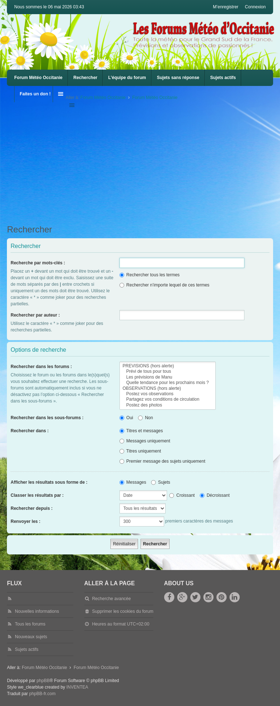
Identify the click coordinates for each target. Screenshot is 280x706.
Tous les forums (30, 624)
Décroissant (215, 495)
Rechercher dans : (30, 430)
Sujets (160, 482)
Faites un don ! (35, 93)
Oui (126, 417)
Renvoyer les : (25, 521)
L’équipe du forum (127, 77)
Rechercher (85, 77)
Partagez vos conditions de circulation (167, 399)
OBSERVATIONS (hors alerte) (167, 388)
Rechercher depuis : (31, 508)
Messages (132, 482)
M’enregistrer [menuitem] (225, 6)
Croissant (182, 495)
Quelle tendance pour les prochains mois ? (167, 382)
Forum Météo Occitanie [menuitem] (38, 77)
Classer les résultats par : (37, 495)
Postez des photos (167, 405)
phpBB (43, 680)
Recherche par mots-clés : (38, 262)
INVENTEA (77, 687)
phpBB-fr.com (42, 693)
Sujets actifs (223, 77)
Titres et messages (141, 430)
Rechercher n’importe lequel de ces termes (164, 285)
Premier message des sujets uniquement (162, 461)
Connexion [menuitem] (255, 6)
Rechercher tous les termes (149, 274)
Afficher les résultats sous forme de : (49, 482)
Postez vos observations (167, 394)
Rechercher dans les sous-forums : (47, 417)
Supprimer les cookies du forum (122, 611)
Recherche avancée (111, 598)
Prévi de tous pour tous (167, 371)
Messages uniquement (144, 440)
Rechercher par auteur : (35, 315)
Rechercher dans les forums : (41, 366)
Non (145, 417)
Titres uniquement (140, 451)
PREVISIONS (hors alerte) (167, 366)
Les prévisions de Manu (167, 377)
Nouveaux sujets (31, 636)
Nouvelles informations (37, 611)
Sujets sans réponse (178, 77)
